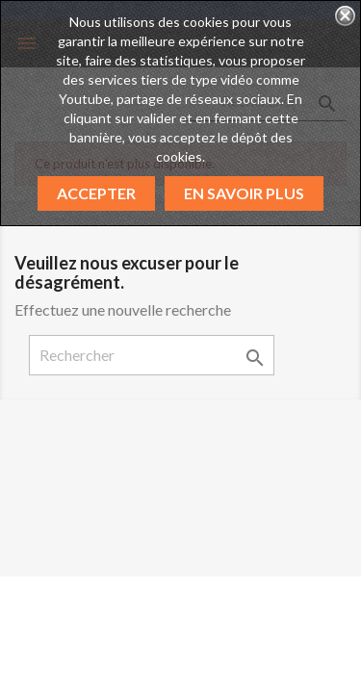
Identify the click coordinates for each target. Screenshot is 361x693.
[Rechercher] (151, 355)
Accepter (96, 193)
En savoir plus (244, 193)
